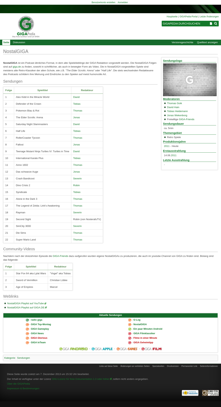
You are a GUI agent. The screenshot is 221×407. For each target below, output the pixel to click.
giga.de (17, 66)
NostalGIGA (140, 324)
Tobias (77, 103)
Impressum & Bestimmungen (23, 388)
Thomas (77, 110)
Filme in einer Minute (145, 338)
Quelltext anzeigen (207, 42)
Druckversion (173, 366)
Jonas (76, 117)
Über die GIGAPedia (18, 383)
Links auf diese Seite (108, 366)
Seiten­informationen (209, 366)
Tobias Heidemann (177, 111)
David (76, 97)
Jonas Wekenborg (177, 115)
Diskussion (19, 42)
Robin (76, 185)
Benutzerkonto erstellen (103, 2)
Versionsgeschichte (182, 42)
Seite (6, 42)
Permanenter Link (189, 366)
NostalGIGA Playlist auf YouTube (25, 303)
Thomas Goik (174, 103)
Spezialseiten (158, 366)
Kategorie (9, 357)
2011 (167, 146)
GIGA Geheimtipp (143, 342)
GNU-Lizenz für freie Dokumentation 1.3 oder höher (80, 379)
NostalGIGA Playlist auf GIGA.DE (25, 307)
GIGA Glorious (39, 338)
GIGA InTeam (38, 342)
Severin (77, 178)
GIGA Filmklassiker (144, 333)
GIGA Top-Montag (41, 324)
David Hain (173, 107)
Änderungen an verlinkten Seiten (135, 366)
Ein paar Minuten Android (147, 329)
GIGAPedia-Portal (189, 16)
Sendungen (23, 357)
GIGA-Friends (186, 119)
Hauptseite (172, 16)
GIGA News (37, 333)
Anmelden (123, 2)
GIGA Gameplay (40, 329)
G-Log (136, 320)
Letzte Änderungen (209, 16)
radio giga (36, 320)
